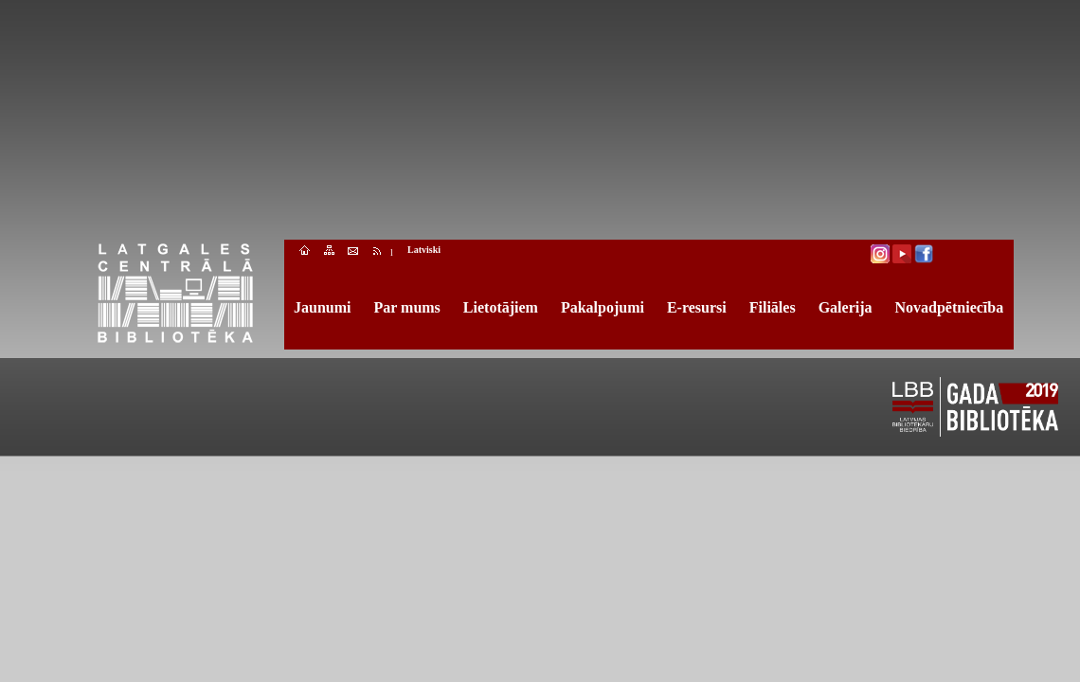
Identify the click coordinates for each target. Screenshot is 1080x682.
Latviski (424, 249)
